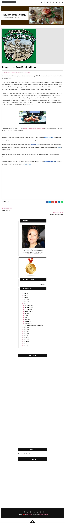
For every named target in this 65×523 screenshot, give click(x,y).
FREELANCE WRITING (34, 253)
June (26, 315)
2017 (25, 303)
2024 (25, 293)
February (28, 323)
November (28, 307)
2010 (25, 339)
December (28, 305)
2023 (25, 295)
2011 (25, 337)
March (27, 321)
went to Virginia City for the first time (33, 128)
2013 (25, 333)
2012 (25, 335)
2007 (25, 345)
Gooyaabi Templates (43, 514)
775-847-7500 (27, 164)
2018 (25, 301)
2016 (25, 327)
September (28, 311)
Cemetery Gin (35, 144)
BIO (42, 252)
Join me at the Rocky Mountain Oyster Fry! (34, 325)
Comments (27, 72)
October (27, 309)
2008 (25, 343)
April (26, 319)
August (27, 313)
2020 (25, 297)
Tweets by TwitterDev (24, 453)
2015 (25, 329)
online (59, 147)
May (26, 317)
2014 (25, 331)
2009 (25, 341)
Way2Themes (29, 514)
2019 (25, 299)
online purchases (48, 137)
